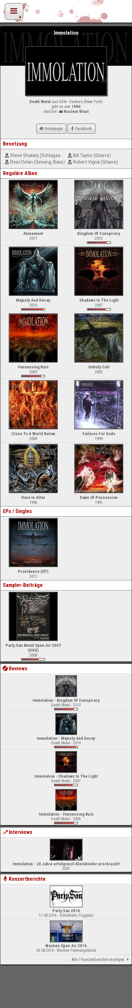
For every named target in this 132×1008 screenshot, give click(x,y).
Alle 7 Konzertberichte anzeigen (101, 959)
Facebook (80, 128)
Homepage (50, 128)
